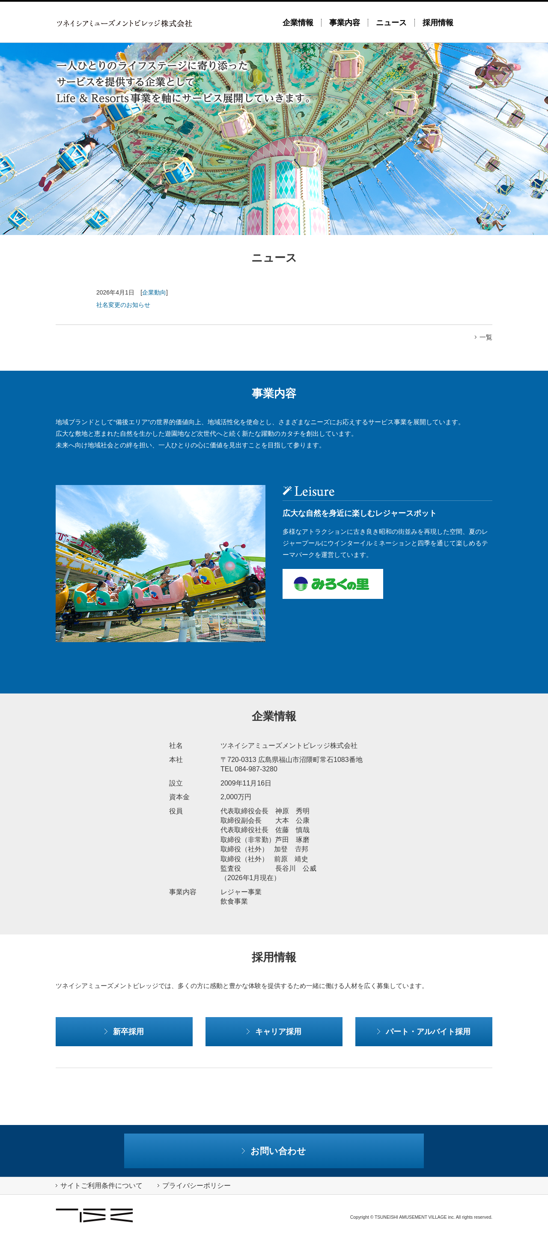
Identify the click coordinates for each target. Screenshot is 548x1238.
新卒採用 (124, 1031)
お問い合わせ (274, 1151)
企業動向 (154, 292)
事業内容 (344, 22)
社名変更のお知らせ (123, 304)
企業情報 (298, 22)
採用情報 (438, 22)
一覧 (483, 337)
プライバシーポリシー (194, 1185)
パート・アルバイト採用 (424, 1031)
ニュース (391, 22)
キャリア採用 (274, 1031)
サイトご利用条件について (99, 1185)
